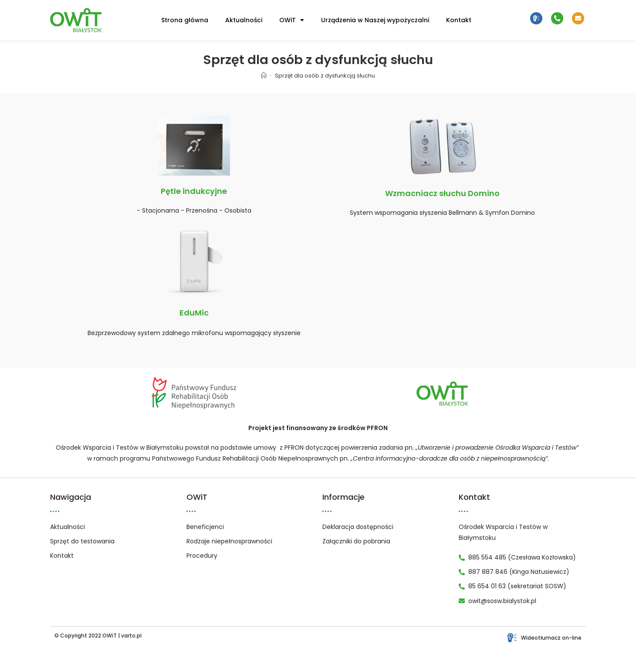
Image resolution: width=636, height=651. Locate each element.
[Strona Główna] (264, 75)
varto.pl (131, 635)
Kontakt (458, 20)
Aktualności (243, 20)
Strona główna (184, 20)
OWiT (291, 20)
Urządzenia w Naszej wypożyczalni (375, 20)
